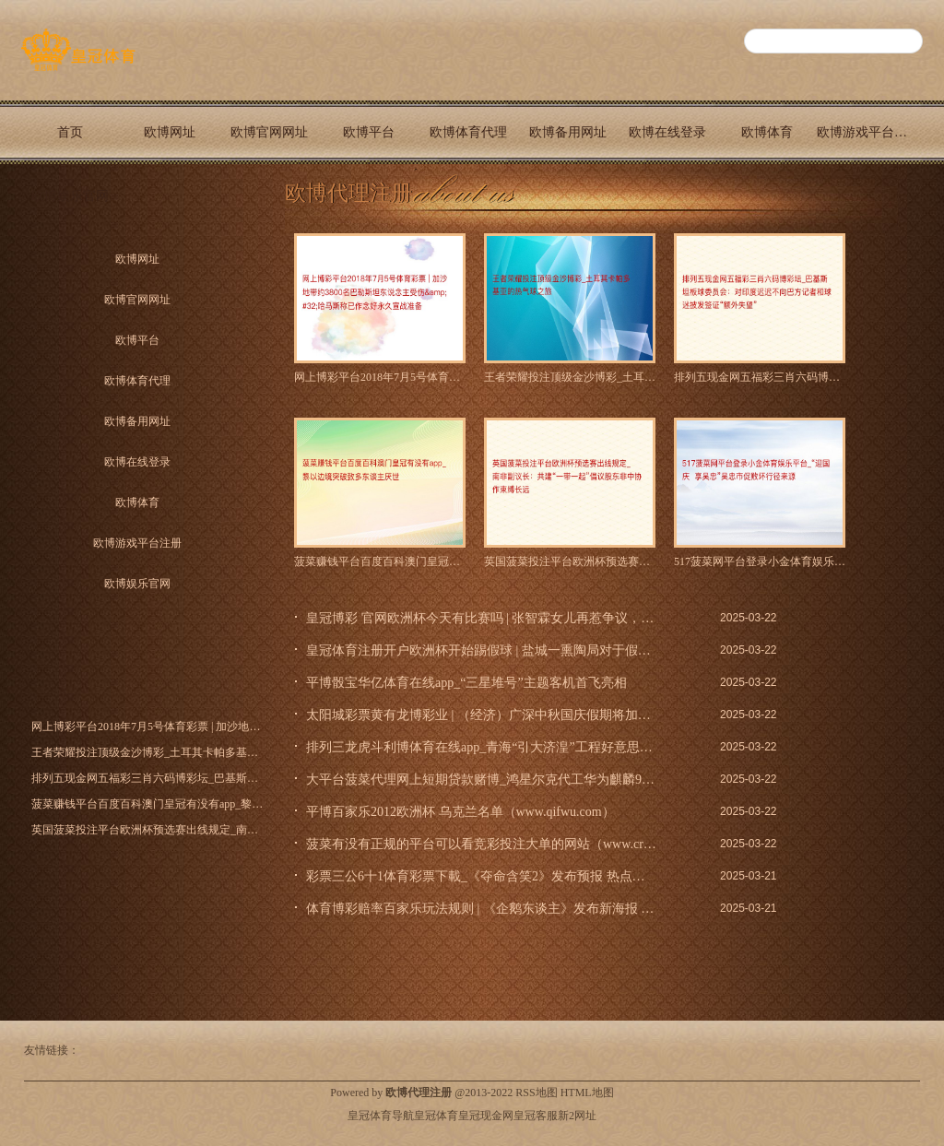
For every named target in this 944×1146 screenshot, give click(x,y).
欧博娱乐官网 (70, 196)
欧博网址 (169, 132)
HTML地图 (587, 1092)
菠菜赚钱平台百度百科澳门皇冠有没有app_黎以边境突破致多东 (380, 561)
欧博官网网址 (269, 132)
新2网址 (577, 1115)
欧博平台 (369, 132)
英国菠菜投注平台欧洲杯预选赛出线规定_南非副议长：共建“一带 (569, 561)
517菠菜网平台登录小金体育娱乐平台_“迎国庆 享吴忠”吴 (759, 561)
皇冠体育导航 (381, 1115)
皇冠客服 (535, 1115)
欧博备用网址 (568, 132)
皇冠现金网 (485, 1115)
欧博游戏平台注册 (866, 132)
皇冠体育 (436, 1115)
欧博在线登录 (667, 132)
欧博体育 (767, 132)
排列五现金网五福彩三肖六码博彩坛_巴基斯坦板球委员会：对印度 (759, 377)
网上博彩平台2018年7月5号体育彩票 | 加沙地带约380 (380, 377)
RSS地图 (536, 1092)
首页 (70, 132)
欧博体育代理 (468, 132)
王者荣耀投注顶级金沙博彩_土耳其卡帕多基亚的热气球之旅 (569, 377)
